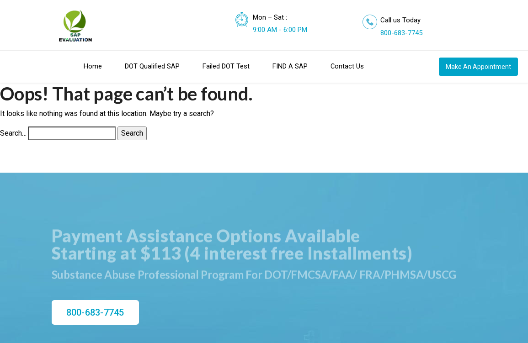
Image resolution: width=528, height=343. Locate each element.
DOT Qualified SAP (152, 66)
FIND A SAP (290, 66)
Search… (13, 133)
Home (93, 66)
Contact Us (347, 66)
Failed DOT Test (226, 66)
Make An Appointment (478, 66)
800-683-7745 (401, 33)
